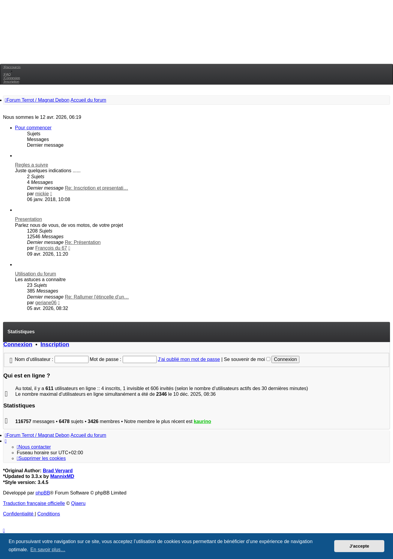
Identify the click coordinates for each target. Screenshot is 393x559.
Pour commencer (33, 127)
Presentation (28, 219)
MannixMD (62, 476)
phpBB (43, 492)
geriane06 (46, 302)
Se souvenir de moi (247, 359)
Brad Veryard (58, 470)
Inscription (54, 344)
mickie (42, 193)
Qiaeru (78, 503)
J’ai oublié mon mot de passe (189, 359)
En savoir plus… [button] (47, 549)
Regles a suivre (31, 164)
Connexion (17, 344)
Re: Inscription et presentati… (96, 188)
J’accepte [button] (359, 546)
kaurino (202, 421)
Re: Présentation (82, 242)
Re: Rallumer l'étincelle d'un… (97, 296)
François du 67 (51, 248)
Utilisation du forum (35, 273)
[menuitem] (7, 74)
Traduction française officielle (34, 503)
